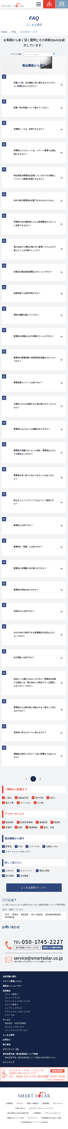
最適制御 (33, 827)
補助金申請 (23, 798)
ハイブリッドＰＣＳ (13, 1010)
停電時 (8, 827)
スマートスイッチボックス (17, 851)
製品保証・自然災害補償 (15, 1025)
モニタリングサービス (14, 1029)
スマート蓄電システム (12, 983)
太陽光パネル (52, 846)
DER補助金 (10, 919)
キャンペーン (26, 870)
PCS (20, 846)
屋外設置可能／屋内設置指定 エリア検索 (20, 1056)
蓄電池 (8, 846)
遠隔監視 (43, 822)
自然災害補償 (26, 822)
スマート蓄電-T (11, 1007)
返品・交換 (49, 827)
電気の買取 (44, 870)
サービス (6, 1022)
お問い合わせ (20, 1110)
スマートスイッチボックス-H (17, 1014)
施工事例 (6, 1046)
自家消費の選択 (9, 978)
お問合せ (6, 1042)
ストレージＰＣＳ (12, 1000)
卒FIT (7, 916)
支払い (53, 798)
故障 (20, 827)
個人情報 (9, 876)
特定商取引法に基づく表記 (51, 1120)
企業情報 (9, 1105)
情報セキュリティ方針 (15, 1120)
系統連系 (24, 916)
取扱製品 (6, 993)
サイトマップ (8, 1064)
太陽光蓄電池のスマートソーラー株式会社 (35, 1124)
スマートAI (34, 846)
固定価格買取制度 (53, 916)
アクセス (19, 1105)
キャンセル (25, 803)
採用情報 (45, 1105)
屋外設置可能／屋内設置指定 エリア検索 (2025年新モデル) (30, 1059)
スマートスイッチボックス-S (17, 1003)
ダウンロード (58, 1105)
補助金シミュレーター (12, 988)
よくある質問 (8, 1037)
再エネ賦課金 (37, 916)
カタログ (9, 870)
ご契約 (8, 798)
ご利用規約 (37, 1115)
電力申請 (39, 798)
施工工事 (9, 803)
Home (4, 32)
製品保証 (9, 822)
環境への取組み (32, 1105)
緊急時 (57, 822)
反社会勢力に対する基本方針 (18, 1115)
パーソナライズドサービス (16, 1032)
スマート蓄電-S (11, 996)
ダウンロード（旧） (11, 1051)
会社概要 (24, 876)
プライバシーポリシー (53, 1115)
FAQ (14, 32)
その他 (40, 803)
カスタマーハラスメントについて (41, 1110)
